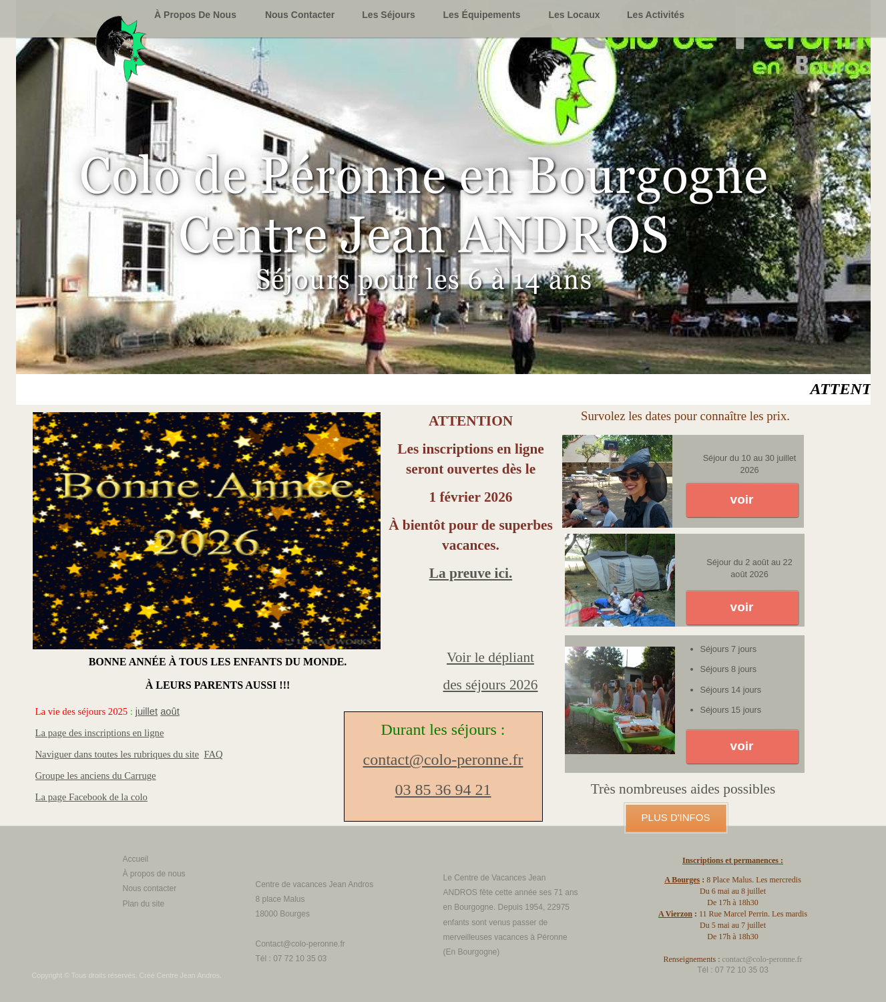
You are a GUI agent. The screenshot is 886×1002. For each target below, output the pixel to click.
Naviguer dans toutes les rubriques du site (117, 754)
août (170, 711)
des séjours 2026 (490, 685)
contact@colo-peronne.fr (443, 759)
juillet (147, 711)
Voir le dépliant (490, 657)
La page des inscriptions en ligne (99, 732)
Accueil (136, 859)
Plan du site (144, 903)
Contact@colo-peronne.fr (300, 944)
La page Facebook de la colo (91, 797)
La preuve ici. (470, 573)
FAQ (213, 754)
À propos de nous (154, 873)
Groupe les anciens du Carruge (95, 775)
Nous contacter (150, 888)
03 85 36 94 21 (443, 789)
